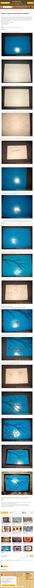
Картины (12, 15)
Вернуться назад (4, 512)
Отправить (5, 566)
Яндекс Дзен (27, 573)
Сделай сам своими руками (17, 1)
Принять (8, 585)
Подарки (9, 15)
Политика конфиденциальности (30, 579)
